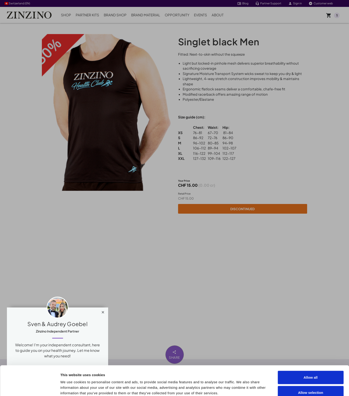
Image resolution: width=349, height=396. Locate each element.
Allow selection (310, 365)
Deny (310, 380)
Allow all (311, 349)
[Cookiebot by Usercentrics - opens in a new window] (30, 387)
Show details (71, 387)
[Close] (103, 311)
